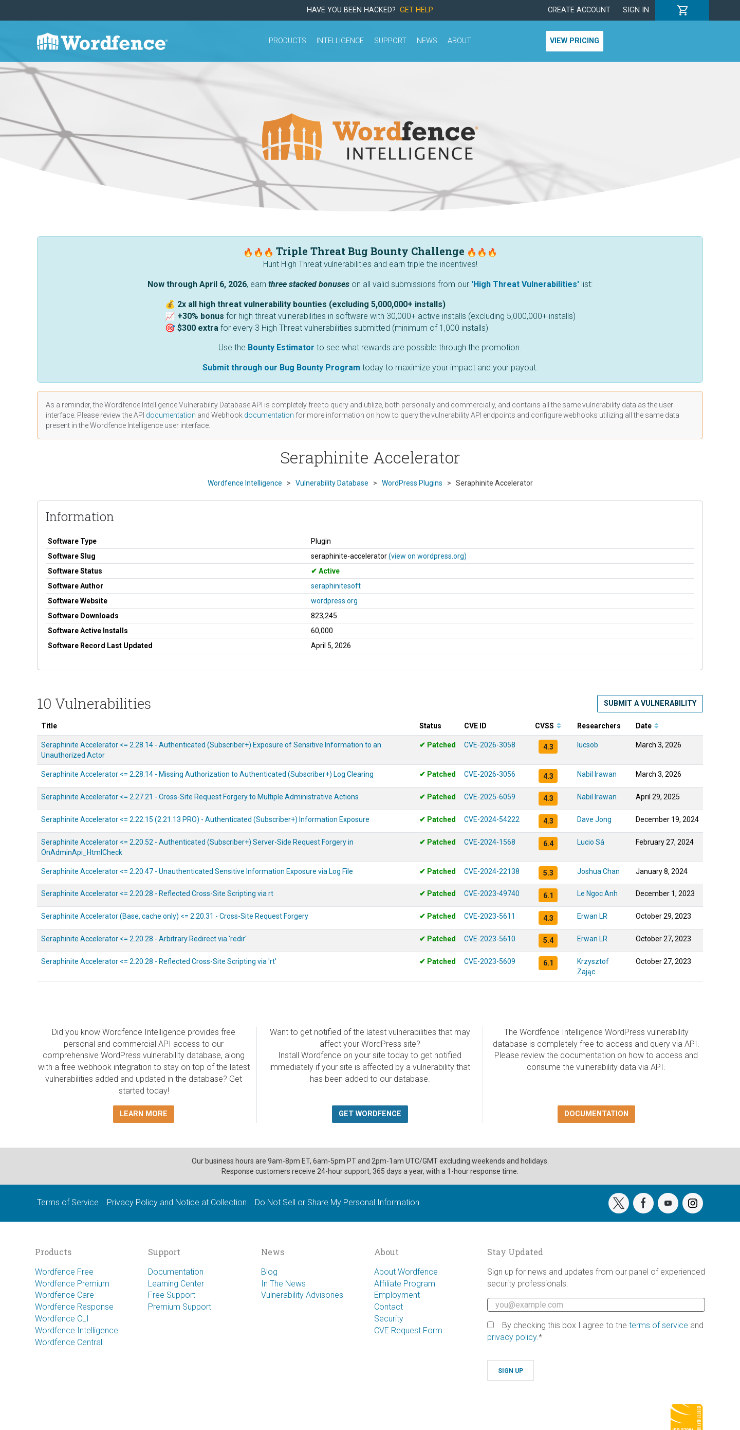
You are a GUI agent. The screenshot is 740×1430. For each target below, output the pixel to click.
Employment (397, 1295)
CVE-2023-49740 (492, 893)
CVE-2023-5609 (489, 961)
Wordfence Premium (72, 1284)
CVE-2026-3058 (489, 745)
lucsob (587, 745)
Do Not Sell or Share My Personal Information (337, 1202)
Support (390, 41)
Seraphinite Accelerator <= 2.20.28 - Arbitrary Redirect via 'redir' (144, 939)
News (427, 41)
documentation (171, 415)
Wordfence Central (68, 1342)
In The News (283, 1284)
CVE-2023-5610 (489, 939)
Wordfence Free (64, 1272)
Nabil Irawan (597, 774)
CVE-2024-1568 (489, 842)
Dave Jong (594, 819)
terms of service (658, 1325)
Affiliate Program (404, 1284)
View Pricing (574, 41)
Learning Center (176, 1284)
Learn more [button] (144, 1114)
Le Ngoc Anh (597, 893)
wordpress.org (334, 601)
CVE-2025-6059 (489, 797)
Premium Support (179, 1307)
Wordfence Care (64, 1295)
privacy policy (511, 1337)
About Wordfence (406, 1272)
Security (388, 1319)
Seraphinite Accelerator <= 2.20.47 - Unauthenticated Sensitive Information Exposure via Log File (197, 871)
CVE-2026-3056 (489, 774)
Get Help (416, 10)
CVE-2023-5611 (489, 916)
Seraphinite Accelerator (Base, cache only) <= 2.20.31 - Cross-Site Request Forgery (174, 916)
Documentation (175, 1272)
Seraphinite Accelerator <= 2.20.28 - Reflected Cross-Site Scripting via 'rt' (158, 961)
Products (287, 41)
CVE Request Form (408, 1330)
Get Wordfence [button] (370, 1114)
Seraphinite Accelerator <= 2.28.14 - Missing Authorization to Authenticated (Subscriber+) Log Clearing (207, 774)
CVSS (548, 726)
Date (647, 726)
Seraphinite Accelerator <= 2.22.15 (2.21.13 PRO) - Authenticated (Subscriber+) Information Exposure (205, 819)
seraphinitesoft (336, 586)
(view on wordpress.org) (427, 556)
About (459, 41)
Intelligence (340, 41)
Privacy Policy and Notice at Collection (177, 1202)
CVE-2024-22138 (492, 871)
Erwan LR (592, 916)
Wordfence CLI (62, 1319)
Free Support (171, 1295)
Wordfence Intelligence (76, 1330)
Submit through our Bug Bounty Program (281, 367)
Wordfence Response (74, 1307)
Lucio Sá (590, 842)
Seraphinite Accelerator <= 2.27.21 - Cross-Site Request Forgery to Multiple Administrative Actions (200, 797)
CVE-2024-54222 (492, 819)
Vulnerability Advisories (302, 1295)
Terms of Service (68, 1202)
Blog (269, 1272)
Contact (388, 1307)
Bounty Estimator (281, 347)
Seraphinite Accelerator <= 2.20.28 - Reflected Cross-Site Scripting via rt (157, 893)
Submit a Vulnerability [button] (650, 703)
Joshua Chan (598, 871)
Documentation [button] (596, 1114)
